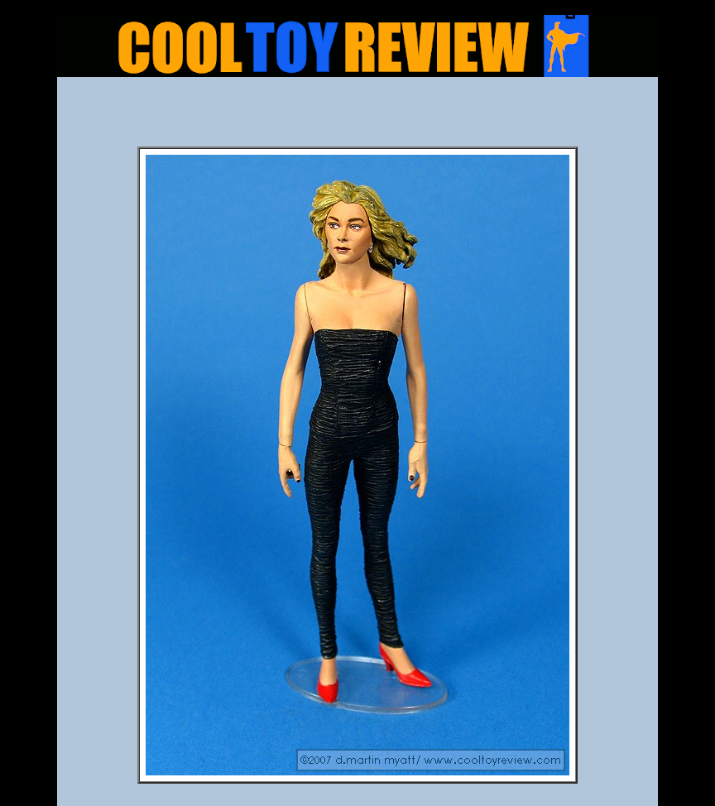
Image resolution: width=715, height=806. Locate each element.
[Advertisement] (357, 117)
